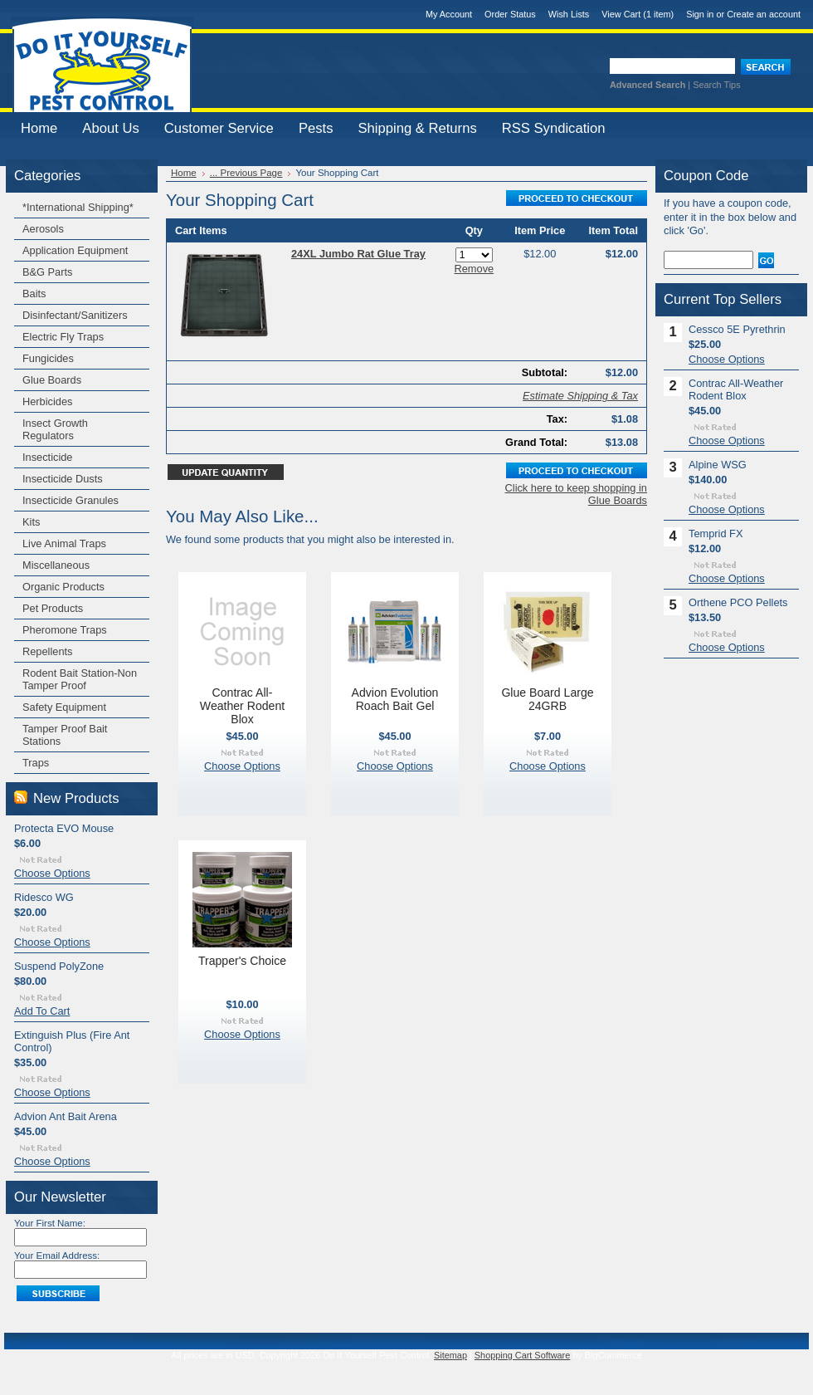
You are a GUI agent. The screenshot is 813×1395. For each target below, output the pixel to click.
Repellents (47, 651)
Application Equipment (75, 250)
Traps (35, 762)
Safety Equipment (64, 707)
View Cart (637, 14)
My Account (449, 14)
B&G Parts (47, 272)
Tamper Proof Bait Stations (64, 734)
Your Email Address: (57, 1255)
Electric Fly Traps (63, 336)
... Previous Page (246, 173)
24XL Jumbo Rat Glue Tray (358, 253)
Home (184, 173)
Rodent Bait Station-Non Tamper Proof (79, 679)
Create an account (764, 14)
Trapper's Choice (242, 960)
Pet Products (52, 608)
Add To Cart (42, 1011)
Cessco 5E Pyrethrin (737, 329)
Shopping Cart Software (522, 1355)
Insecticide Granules (70, 500)
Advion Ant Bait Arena (65, 1116)
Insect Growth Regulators (55, 429)
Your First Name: (49, 1223)
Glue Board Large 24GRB (547, 699)
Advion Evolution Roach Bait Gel (395, 699)
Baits (34, 293)
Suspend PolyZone (59, 966)
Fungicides (48, 358)
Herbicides (47, 401)
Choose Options (52, 873)
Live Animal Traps (64, 543)
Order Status (510, 14)
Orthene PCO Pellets (738, 602)
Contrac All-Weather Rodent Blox (242, 706)
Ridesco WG (44, 897)
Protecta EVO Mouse (64, 828)
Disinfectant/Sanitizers (75, 315)
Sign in (699, 14)
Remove (474, 268)
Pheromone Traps (64, 630)
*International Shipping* (78, 207)
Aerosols (43, 229)
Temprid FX (715, 533)
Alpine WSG (718, 464)
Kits (31, 522)
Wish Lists (569, 14)
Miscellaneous (56, 565)
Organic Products (63, 586)
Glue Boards (51, 380)
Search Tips (716, 85)
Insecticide (47, 457)
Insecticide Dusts (62, 478)
